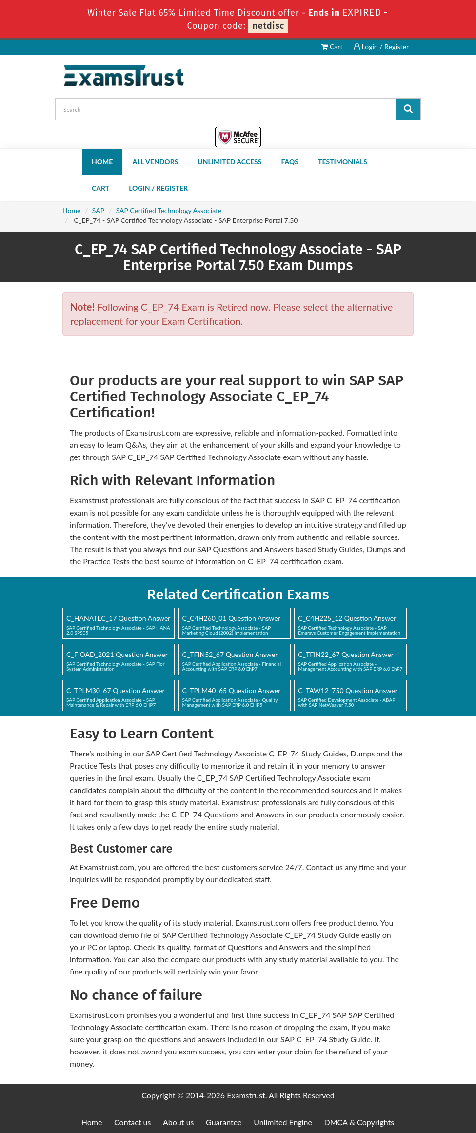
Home (102, 162)
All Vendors (155, 162)
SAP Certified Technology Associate (169, 210)
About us (178, 1122)
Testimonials (342, 162)
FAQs (289, 162)
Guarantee (223, 1122)
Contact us (132, 1122)
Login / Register (381, 46)
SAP (98, 210)
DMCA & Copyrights (359, 1122)
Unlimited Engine (283, 1122)
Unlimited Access (229, 162)
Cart (331, 46)
